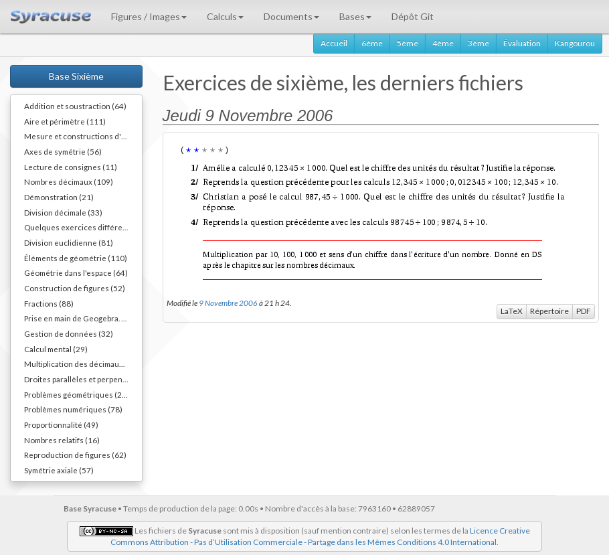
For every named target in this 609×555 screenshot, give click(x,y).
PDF (583, 311)
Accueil (334, 43)
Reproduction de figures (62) (75, 454)
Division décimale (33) (63, 212)
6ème (372, 43)
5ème (407, 43)
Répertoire (549, 311)
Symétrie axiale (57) (59, 470)
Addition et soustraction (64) (75, 105)
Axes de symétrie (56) (63, 151)
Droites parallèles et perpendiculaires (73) (83, 379)
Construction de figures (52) (74, 288)
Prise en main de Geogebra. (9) (77, 318)
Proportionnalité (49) (61, 424)
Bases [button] (355, 16)
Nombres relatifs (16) (62, 440)
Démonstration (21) (59, 197)
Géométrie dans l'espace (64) (76, 272)
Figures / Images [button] (149, 16)
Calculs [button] (225, 16)
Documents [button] (291, 16)
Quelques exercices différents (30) (83, 227)
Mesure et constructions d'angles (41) (83, 136)
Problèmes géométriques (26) (76, 394)
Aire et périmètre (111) (65, 121)
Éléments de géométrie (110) (75, 257)
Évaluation (522, 43)
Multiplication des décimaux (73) (81, 363)
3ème (478, 43)
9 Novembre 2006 (228, 302)
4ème (443, 43)
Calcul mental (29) (56, 348)
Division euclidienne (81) (68, 242)
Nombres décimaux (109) (68, 181)
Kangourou (575, 43)
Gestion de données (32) (68, 333)
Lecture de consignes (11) (70, 166)
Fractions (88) (49, 303)
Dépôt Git (413, 16)
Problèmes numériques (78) (73, 409)
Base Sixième (76, 76)
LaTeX (512, 311)
